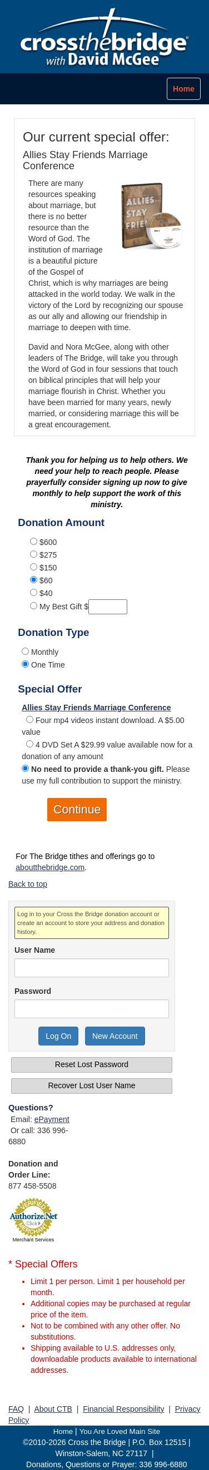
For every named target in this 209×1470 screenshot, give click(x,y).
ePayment (51, 1119)
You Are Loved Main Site (119, 1431)
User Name (34, 950)
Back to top (27, 884)
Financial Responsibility (123, 1409)
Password (32, 991)
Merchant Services (33, 1239)
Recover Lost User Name (91, 1085)
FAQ (16, 1409)
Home (63, 1431)
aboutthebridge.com (50, 867)
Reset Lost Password (91, 1064)
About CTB (53, 1409)
